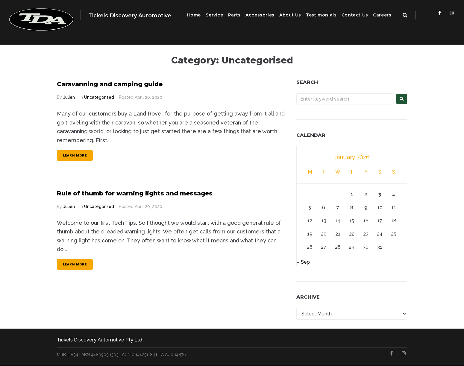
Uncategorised (99, 97)
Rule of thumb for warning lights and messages (148, 193)
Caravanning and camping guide (119, 83)
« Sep (303, 262)
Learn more (75, 155)
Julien (69, 97)
